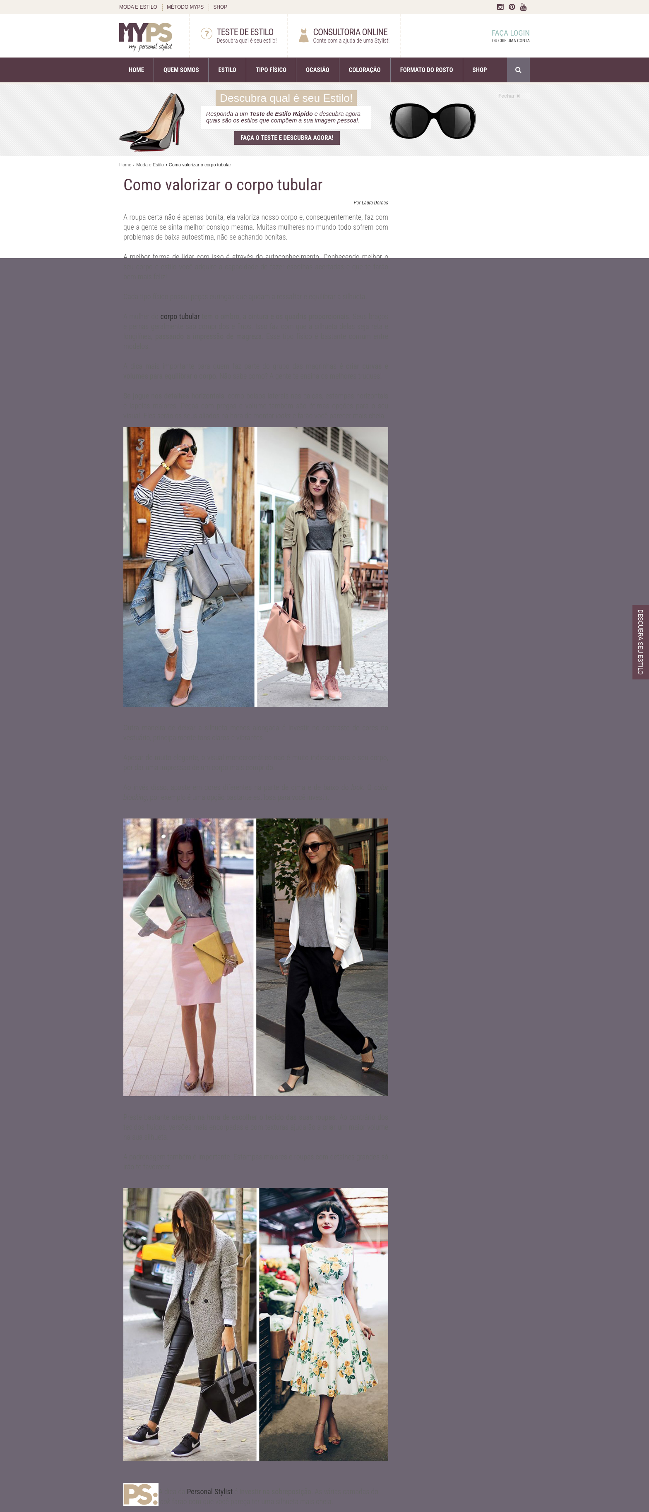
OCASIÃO (317, 70)
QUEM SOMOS (181, 70)
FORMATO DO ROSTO (426, 70)
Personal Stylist (210, 1491)
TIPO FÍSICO (271, 70)
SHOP (220, 7)
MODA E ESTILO (138, 7)
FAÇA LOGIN (503, 36)
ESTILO (227, 70)
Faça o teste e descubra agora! (287, 138)
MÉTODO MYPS (185, 7)
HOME (136, 70)
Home (125, 164)
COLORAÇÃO (365, 70)
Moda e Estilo (150, 164)
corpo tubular (180, 316)
